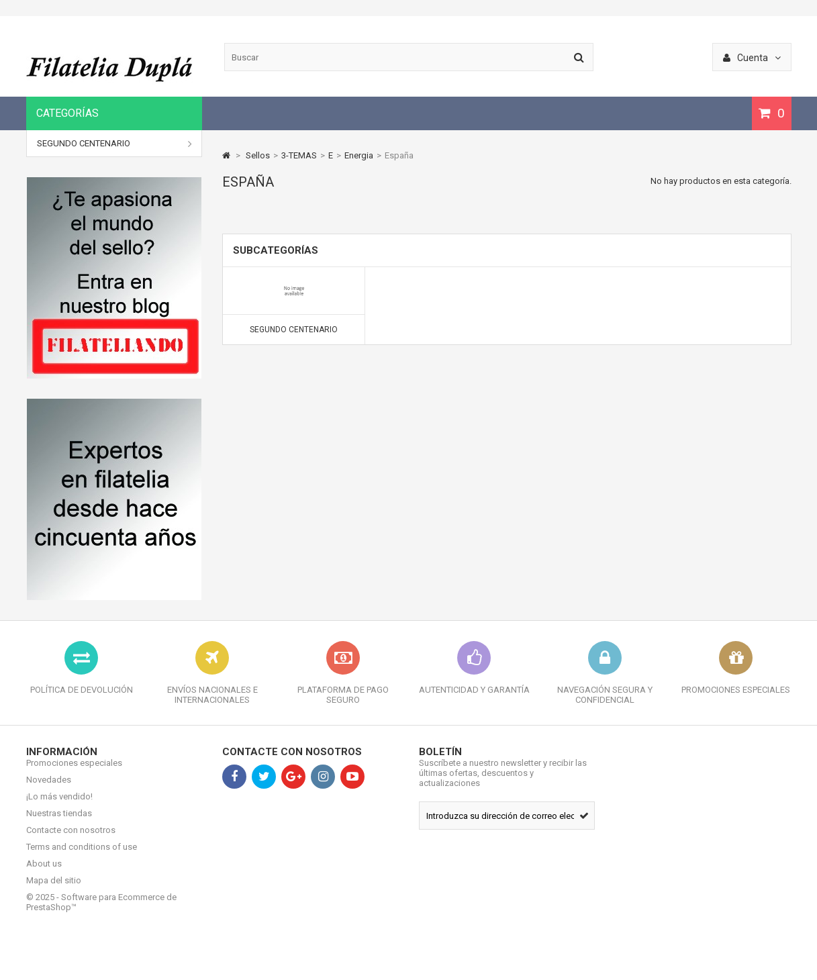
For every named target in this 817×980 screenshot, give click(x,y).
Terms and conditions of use (81, 857)
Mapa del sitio (53, 890)
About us (44, 874)
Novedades (48, 790)
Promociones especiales (74, 773)
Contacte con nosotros (70, 840)
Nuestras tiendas (59, 823)
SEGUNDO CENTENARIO (115, 143)
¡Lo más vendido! (59, 806)
